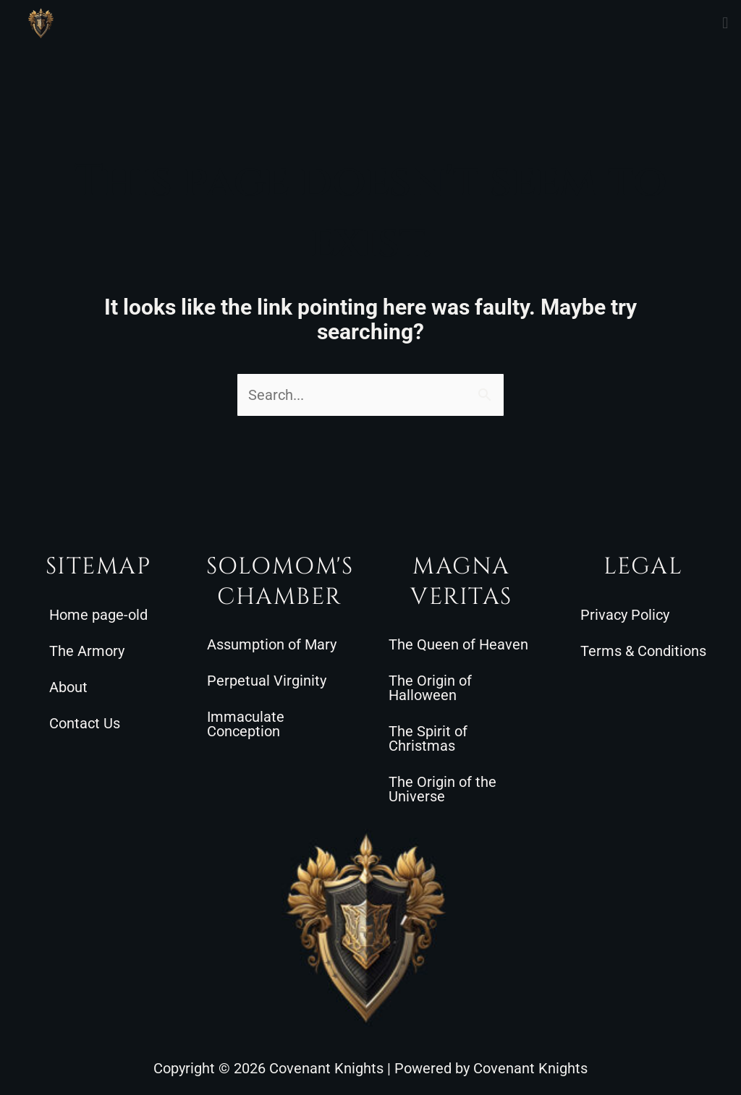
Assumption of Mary (271, 644)
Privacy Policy (624, 614)
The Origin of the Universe (442, 789)
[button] (725, 22)
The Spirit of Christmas (428, 738)
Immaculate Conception (245, 724)
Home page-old (98, 614)
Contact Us (84, 723)
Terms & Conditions (643, 651)
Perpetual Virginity (266, 680)
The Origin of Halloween (430, 688)
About (68, 687)
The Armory (86, 651)
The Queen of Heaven (458, 644)
